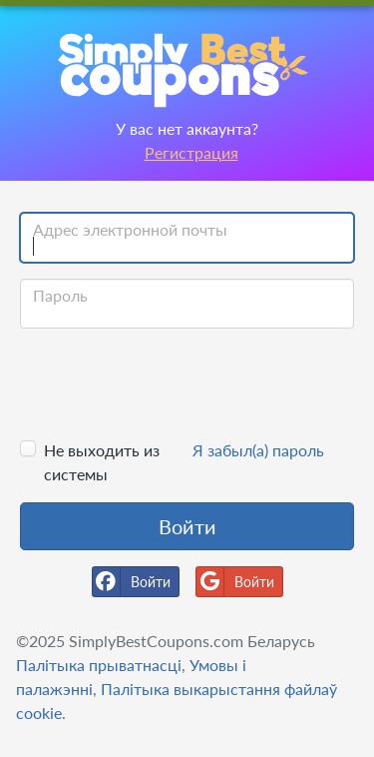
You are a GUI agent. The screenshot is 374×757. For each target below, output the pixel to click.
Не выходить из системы (102, 461)
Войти (187, 526)
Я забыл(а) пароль (258, 449)
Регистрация (191, 152)
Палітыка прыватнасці (99, 664)
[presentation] (171, 383)
